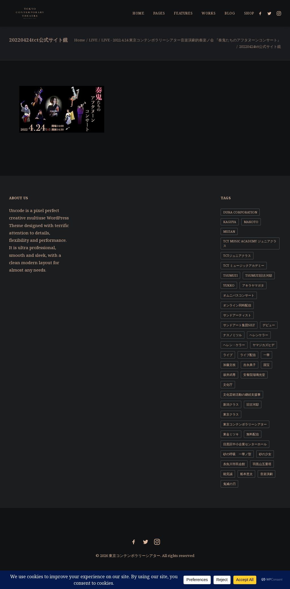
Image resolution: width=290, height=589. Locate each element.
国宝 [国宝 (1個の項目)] (266, 365)
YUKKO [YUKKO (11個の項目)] (228, 285)
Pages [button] (159, 13)
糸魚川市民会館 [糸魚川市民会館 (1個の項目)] (234, 464)
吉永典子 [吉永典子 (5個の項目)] (249, 365)
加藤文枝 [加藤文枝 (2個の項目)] (229, 365)
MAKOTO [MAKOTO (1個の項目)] (251, 222)
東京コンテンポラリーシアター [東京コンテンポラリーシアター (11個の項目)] (245, 424)
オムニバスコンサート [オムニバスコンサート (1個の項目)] (238, 295)
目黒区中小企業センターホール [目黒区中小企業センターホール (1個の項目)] (245, 444)
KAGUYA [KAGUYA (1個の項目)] (229, 222)
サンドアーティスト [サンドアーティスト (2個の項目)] (237, 315)
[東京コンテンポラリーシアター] (23, 13)
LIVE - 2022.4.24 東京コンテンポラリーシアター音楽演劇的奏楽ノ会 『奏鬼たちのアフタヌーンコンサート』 (191, 40)
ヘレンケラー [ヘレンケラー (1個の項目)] (259, 335)
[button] (261, 13)
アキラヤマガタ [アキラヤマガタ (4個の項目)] (253, 285)
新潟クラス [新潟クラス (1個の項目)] (231, 404)
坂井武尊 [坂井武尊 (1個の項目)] (229, 374)
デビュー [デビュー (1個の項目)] (269, 325)
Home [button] (138, 13)
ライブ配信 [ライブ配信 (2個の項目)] (248, 355)
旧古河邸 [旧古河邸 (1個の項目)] (252, 404)
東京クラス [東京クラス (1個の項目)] (231, 414)
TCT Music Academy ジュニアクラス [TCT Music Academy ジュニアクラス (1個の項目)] (249, 243)
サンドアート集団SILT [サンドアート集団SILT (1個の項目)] (239, 325)
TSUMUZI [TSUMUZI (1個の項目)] (230, 275)
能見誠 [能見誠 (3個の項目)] (228, 474)
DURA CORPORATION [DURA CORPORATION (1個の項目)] (240, 212)
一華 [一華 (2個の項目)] (266, 355)
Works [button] (209, 13)
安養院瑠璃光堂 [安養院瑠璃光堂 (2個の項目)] (254, 374)
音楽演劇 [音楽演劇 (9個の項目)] (266, 474)
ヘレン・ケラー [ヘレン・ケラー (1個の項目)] (234, 345)
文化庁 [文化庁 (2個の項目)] (228, 384)
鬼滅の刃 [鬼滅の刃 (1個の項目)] (229, 484)
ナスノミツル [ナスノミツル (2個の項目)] (232, 335)
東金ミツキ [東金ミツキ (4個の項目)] (231, 434)
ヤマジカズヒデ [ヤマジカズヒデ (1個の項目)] (263, 345)
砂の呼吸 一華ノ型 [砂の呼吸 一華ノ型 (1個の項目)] (237, 454)
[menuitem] (138, 13)
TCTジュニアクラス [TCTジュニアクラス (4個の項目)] (237, 255)
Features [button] (183, 13)
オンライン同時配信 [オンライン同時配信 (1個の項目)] (237, 305)
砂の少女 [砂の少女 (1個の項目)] (265, 454)
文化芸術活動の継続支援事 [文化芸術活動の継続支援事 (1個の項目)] (242, 394)
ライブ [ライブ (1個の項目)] (228, 355)
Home (79, 40)
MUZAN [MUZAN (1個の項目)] (229, 231)
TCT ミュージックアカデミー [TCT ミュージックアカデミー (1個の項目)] (243, 265)
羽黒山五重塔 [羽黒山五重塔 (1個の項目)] (262, 464)
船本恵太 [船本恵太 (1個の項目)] (246, 474)
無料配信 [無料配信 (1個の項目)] (252, 434)
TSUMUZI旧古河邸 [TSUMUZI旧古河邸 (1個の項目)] (258, 275)
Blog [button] (230, 13)
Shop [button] (249, 13)
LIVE (93, 40)
